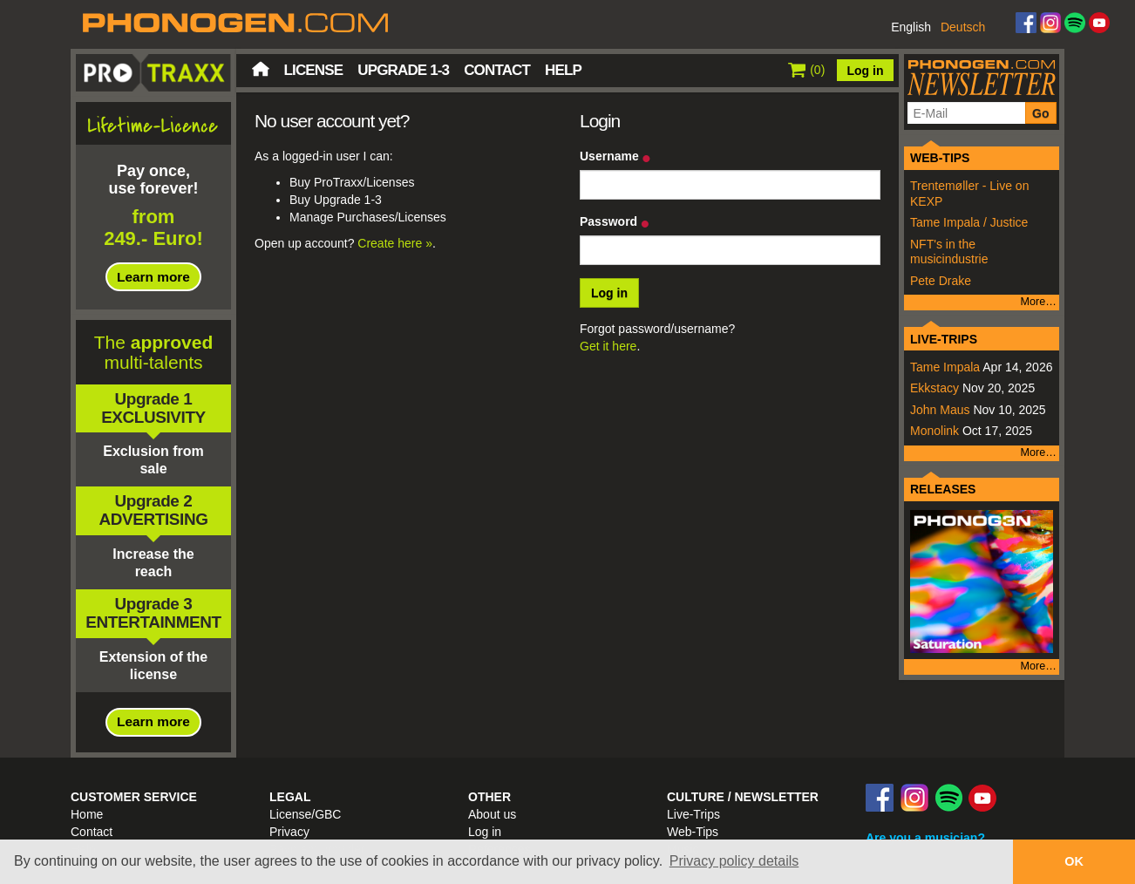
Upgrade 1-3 (403, 70)
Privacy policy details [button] (734, 860)
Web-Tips (692, 832)
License (313, 70)
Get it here (608, 346)
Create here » (394, 243)
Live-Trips (693, 814)
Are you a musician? (925, 838)
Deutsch (963, 27)
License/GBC (305, 814)
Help (563, 70)
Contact (497, 70)
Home (260, 68)
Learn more (153, 276)
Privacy (289, 832)
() (807, 70)
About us (492, 814)
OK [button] (1074, 861)
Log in (865, 71)
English (911, 27)
